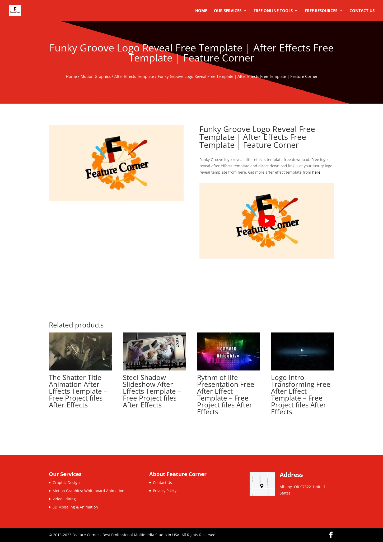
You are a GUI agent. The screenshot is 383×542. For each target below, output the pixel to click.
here (316, 172)
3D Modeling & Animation (75, 507)
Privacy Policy (164, 490)
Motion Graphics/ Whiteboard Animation (88, 490)
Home (201, 11)
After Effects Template (134, 76)
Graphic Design (66, 482)
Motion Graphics (96, 76)
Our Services (227, 11)
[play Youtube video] (266, 221)
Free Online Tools (273, 11)
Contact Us (362, 11)
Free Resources (321, 11)
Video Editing (64, 498)
